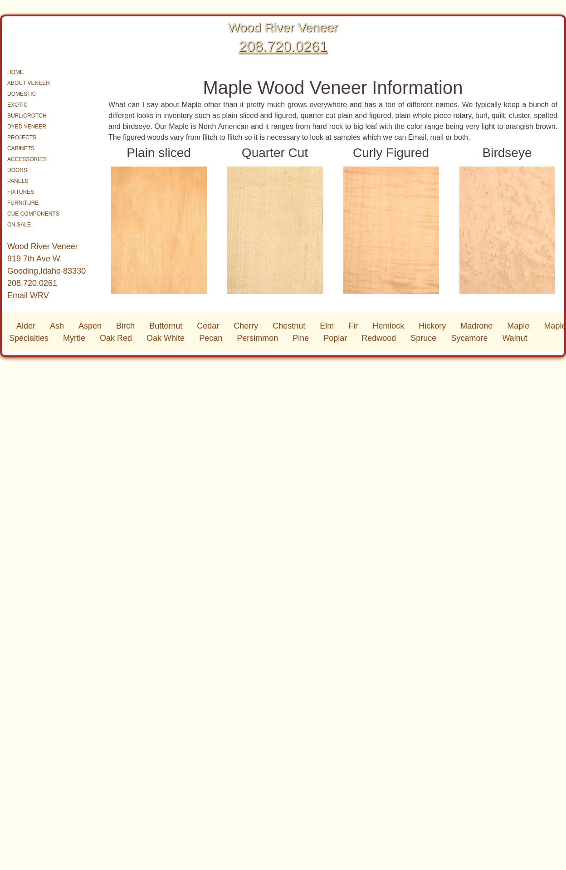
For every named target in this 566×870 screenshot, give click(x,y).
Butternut (165, 325)
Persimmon (257, 338)
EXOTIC (17, 105)
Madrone (476, 325)
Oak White (165, 338)
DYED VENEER (26, 126)
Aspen (90, 325)
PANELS (17, 181)
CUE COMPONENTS (33, 214)
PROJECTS (21, 137)
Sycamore (469, 338)
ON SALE (19, 224)
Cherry (246, 325)
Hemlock (388, 325)
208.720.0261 (283, 46)
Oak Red (116, 338)
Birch (125, 325)
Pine (301, 338)
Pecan (210, 338)
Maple (518, 325)
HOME (15, 72)
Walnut (514, 338)
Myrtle (74, 338)
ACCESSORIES (27, 159)
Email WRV (28, 295)
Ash (57, 325)
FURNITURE (23, 203)
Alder (25, 325)
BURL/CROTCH (27, 116)
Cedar (208, 325)
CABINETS (20, 148)
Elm (327, 325)
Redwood (378, 338)
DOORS (17, 170)
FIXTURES (20, 192)
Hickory (432, 325)
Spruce (423, 338)
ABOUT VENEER (28, 83)
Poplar (335, 338)
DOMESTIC (21, 94)
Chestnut (289, 325)
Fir (353, 325)
